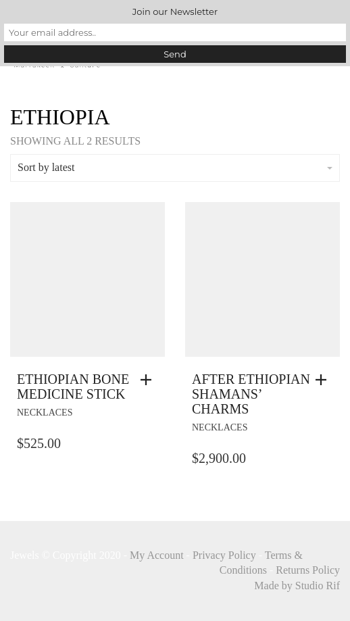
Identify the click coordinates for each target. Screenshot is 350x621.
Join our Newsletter (175, 11)
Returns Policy (308, 570)
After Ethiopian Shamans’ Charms (251, 394)
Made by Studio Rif (297, 585)
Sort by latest (175, 167)
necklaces (44, 412)
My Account (157, 555)
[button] (149, 380)
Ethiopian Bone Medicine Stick (73, 386)
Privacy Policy (224, 555)
